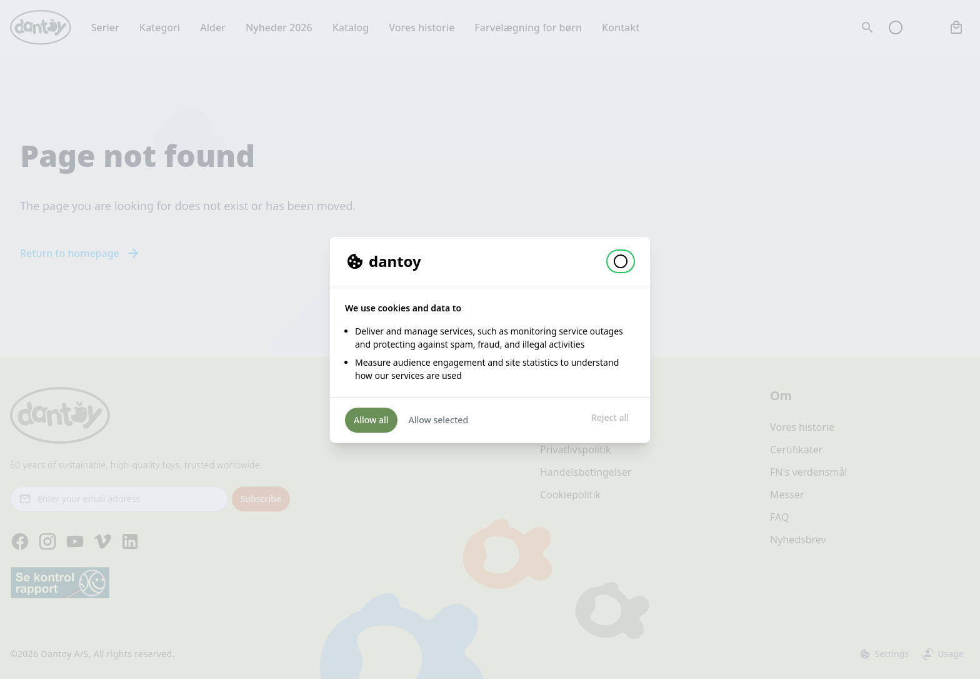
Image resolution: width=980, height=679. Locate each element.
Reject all (610, 417)
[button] (620, 261)
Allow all (371, 420)
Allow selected (439, 420)
